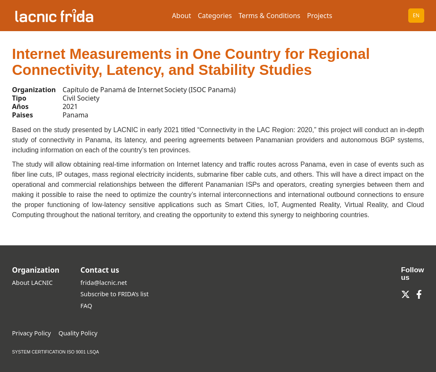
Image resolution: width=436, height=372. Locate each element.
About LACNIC (32, 282)
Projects (319, 15)
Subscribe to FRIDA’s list (114, 294)
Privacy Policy (31, 333)
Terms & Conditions (269, 15)
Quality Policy (78, 333)
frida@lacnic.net (103, 282)
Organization (36, 270)
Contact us (99, 270)
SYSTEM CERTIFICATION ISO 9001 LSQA (55, 351)
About (181, 15)
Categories (215, 15)
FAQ (86, 305)
